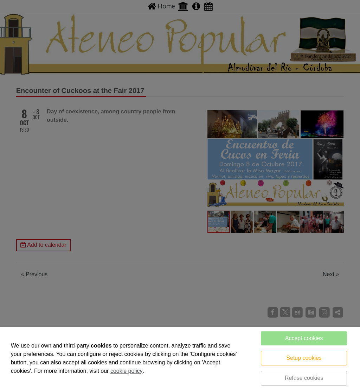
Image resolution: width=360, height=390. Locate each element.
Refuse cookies (304, 378)
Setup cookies (304, 358)
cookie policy (126, 371)
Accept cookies (304, 338)
